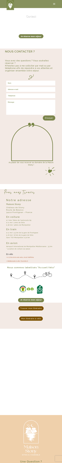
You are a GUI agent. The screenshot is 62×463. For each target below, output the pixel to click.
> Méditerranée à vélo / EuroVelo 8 (17, 261)
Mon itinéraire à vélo (31, 318)
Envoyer (49, 118)
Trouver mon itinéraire (31, 308)
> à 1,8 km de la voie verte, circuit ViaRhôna (20, 257)
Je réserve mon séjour (31, 36)
